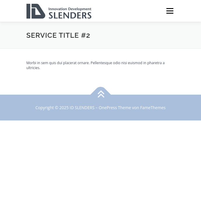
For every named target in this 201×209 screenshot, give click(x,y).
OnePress (108, 107)
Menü (169, 10)
